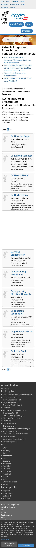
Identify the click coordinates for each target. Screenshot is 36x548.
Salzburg (6, 450)
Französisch (8, 493)
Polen (23, 4)
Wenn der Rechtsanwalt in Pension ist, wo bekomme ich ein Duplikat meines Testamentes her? (18, 68)
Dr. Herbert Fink (19, 195)
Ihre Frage (26, 31)
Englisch (6, 490)
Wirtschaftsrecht (9, 423)
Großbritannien (14, 4)
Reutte (5, 484)
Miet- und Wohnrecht (11, 418)
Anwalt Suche (16, 24)
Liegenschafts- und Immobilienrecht (17, 394)
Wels (5, 479)
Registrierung (6, 515)
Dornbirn (6, 466)
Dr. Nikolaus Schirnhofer (17, 312)
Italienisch (7, 496)
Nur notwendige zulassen (9, 544)
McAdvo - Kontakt (8, 507)
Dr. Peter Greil (18, 351)
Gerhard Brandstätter (18, 253)
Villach (5, 476)
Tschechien (4, 7)
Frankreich (4, 4)
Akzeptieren (26, 545)
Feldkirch (6, 469)
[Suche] (31, 39)
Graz (5, 453)
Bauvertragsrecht (10, 441)
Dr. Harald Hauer (20, 175)
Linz (4, 458)
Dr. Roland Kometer (21, 155)
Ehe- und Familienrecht (12, 405)
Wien (5, 448)
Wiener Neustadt (10, 482)
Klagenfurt (7, 463)
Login (3, 512)
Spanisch (6, 498)
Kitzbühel (7, 474)
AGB (3, 517)
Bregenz (6, 461)
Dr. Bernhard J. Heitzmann (18, 273)
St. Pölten (7, 471)
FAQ (2, 510)
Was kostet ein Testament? (14, 57)
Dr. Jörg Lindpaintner (22, 331)
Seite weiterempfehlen (10, 504)
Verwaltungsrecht (10, 431)
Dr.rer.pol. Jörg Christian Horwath (21, 293)
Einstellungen (5, 539)
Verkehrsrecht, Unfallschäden (15, 410)
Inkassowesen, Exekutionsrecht (15, 434)
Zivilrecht (6, 407)
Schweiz (22, 1)
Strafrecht (7, 421)
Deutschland (5, 1)
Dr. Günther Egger (20, 136)
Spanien (12, 7)
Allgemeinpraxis (9, 402)
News (28, 24)
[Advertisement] (18, 231)
